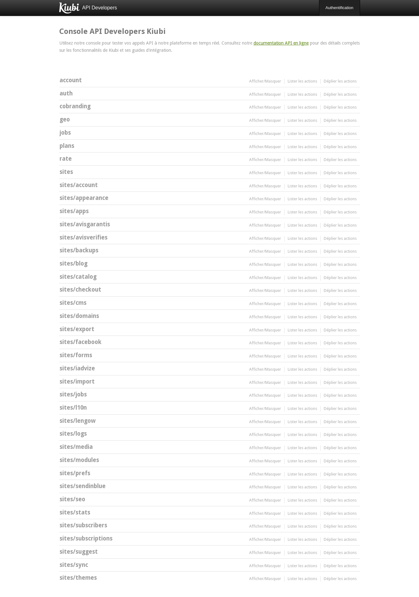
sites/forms (76, 355)
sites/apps (74, 211)
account (71, 80)
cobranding (75, 106)
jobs (65, 132)
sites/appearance (84, 198)
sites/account (79, 185)
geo (65, 119)
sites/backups (79, 250)
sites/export (77, 329)
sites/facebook (81, 342)
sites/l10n (73, 407)
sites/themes (78, 577)
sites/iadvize (77, 368)
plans (67, 146)
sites (66, 172)
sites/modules (79, 460)
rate (66, 158)
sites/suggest (79, 551)
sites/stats (75, 512)
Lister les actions (302, 81)
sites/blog (73, 263)
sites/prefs (75, 473)
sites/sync (74, 565)
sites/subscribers (83, 525)
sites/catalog (78, 276)
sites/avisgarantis (85, 224)
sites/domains (79, 316)
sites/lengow (78, 420)
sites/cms (73, 302)
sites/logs (73, 433)
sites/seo (72, 499)
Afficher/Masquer (265, 81)
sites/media (76, 447)
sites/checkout (80, 289)
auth (66, 93)
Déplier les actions (340, 81)
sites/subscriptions (86, 538)
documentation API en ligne (281, 43)
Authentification (340, 7)
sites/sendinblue (83, 486)
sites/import (77, 381)
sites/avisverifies (83, 237)
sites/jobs (73, 394)
